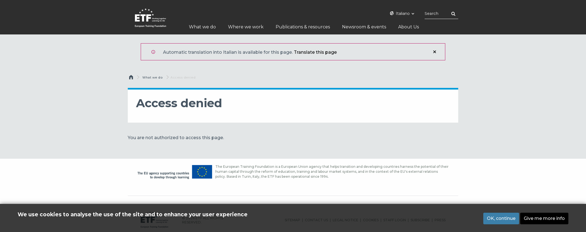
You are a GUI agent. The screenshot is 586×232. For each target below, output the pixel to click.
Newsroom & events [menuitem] (364, 26)
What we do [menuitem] (202, 26)
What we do (152, 77)
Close (434, 52)
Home (131, 78)
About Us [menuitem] (408, 26)
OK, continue (501, 218)
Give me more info (544, 218)
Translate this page (315, 52)
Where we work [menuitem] (246, 26)
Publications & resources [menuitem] (303, 26)
